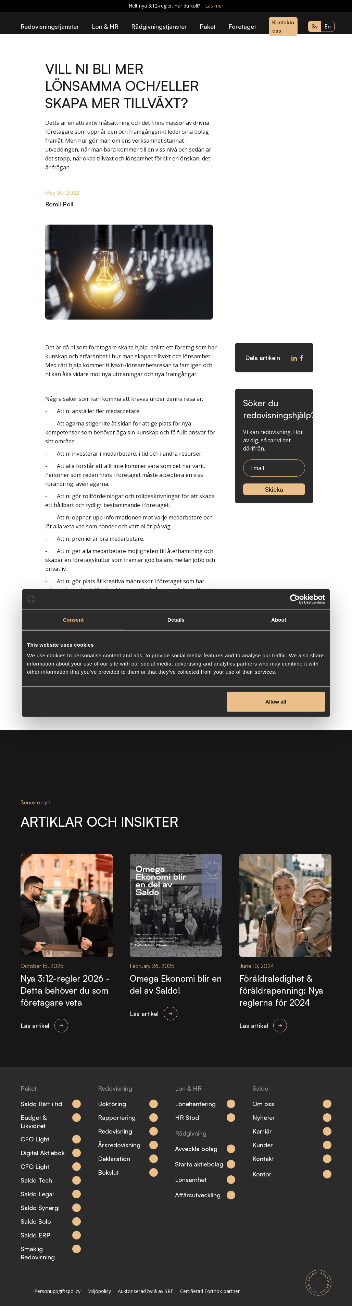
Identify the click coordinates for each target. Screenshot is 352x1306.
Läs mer (214, 5)
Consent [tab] (73, 619)
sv (315, 26)
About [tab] (278, 619)
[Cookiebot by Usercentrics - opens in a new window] (295, 599)
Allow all (275, 702)
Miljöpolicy (99, 1291)
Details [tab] (176, 619)
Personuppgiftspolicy (57, 1291)
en (328, 26)
